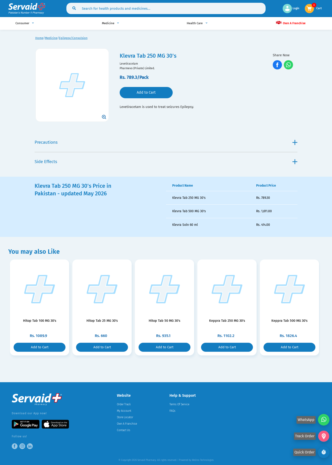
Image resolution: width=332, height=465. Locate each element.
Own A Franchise (290, 22)
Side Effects (166, 161)
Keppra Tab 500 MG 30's (289, 321)
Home (39, 38)
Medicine (51, 38)
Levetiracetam (129, 63)
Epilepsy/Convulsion (73, 38)
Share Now (281, 55)
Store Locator (125, 417)
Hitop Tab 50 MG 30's (164, 321)
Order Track (124, 404)
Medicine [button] (108, 23)
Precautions (166, 142)
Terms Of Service (179, 404)
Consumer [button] (22, 23)
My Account (124, 410)
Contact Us (123, 430)
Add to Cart (146, 92)
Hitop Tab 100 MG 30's (39, 321)
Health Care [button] (195, 23)
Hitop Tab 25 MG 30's (102, 321)
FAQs (172, 410)
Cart (319, 8)
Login (291, 8)
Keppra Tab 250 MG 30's (227, 321)
